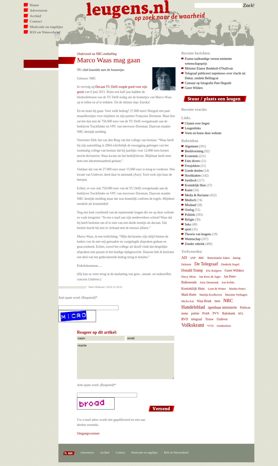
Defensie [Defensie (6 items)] (186, 264)
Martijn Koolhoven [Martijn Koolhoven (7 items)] (210, 294)
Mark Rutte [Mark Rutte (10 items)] (188, 294)
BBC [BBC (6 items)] (201, 258)
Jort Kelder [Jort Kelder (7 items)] (228, 282)
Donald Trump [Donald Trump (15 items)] (192, 270)
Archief (35, 16)
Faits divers (192, 161)
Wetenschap (192, 239)
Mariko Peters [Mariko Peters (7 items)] (237, 288)
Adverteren (38, 10)
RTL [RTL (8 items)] (241, 313)
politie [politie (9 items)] (195, 313)
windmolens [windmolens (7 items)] (224, 325)
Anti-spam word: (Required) (77, 297)
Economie (191, 156)
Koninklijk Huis (195, 185)
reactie (125, 361)
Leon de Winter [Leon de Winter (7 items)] (217, 288)
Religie (189, 219)
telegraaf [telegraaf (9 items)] (196, 319)
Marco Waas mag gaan (108, 60)
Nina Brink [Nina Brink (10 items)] (204, 301)
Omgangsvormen (88, 433)
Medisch (190, 200)
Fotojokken (192, 166)
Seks (188, 224)
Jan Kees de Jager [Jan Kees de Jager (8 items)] (210, 276)
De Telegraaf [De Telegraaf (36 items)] (206, 263)
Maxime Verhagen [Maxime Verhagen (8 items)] (236, 294)
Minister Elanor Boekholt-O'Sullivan (209, 68)
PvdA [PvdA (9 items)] (205, 313)
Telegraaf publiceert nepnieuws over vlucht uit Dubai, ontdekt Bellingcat (215, 75)
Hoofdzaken (193, 175)
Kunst (189, 190)
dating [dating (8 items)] (236, 258)
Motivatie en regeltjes (46, 27)
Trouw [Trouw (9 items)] (209, 319)
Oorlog (189, 210)
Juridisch (191, 180)
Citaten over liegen (197, 123)
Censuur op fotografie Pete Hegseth (208, 83)
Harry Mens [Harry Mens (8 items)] (188, 276)
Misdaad (190, 205)
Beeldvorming (194, 151)
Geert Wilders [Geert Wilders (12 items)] (234, 270)
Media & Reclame (197, 195)
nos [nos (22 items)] (217, 300)
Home (34, 5)
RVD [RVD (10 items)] (184, 319)
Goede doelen (194, 170)
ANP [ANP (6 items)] (192, 258)
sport (188, 229)
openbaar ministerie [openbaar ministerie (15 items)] (222, 307)
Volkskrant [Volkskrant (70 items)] (192, 325)
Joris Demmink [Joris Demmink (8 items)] (209, 282)
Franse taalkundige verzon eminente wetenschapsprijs (208, 61)
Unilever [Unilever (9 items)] (222, 319)
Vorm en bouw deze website (203, 133)
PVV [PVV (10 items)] (216, 313)
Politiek (190, 214)
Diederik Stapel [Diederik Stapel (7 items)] (230, 264)
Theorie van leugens (198, 234)
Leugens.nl (128, 8)
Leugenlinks (193, 128)
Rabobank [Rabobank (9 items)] (228, 313)
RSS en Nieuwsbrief (45, 32)
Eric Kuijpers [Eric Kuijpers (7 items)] (214, 270)
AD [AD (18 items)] (184, 257)
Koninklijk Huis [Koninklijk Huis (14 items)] (193, 288)
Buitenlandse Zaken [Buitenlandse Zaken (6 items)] (218, 258)
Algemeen (191, 146)
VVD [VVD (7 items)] (210, 325)
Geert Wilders (194, 88)
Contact (36, 21)
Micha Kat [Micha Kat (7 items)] (187, 301)
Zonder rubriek (195, 244)
